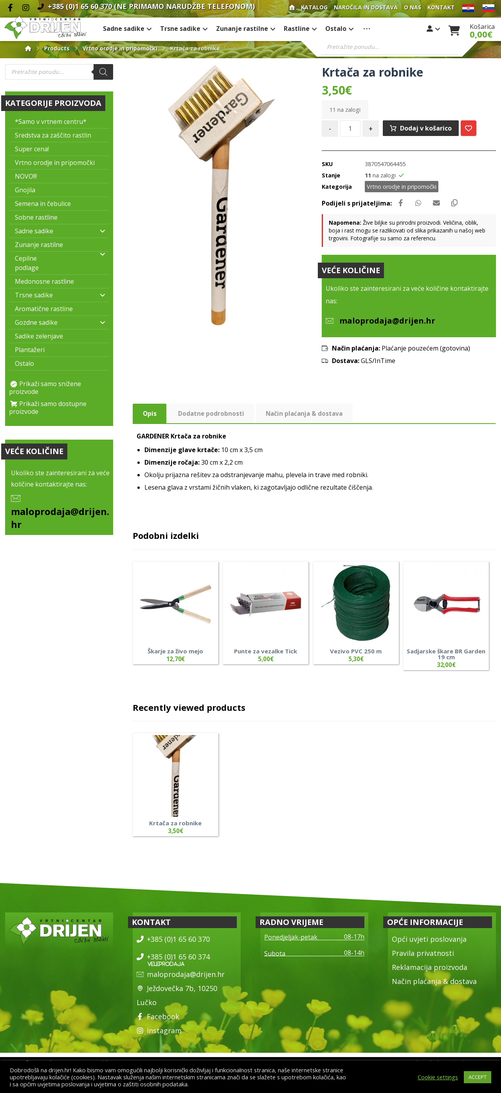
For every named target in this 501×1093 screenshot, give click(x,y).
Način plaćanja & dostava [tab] (307, 417)
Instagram (159, 1034)
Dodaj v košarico (426, 129)
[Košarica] (454, 30)
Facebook (158, 1020)
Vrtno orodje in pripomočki (401, 187)
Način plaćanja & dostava (434, 985)
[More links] (367, 29)
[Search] (103, 73)
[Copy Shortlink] (460, 205)
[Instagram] (26, 8)
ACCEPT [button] (478, 1076)
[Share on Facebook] (401, 205)
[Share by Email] (441, 205)
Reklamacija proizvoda (429, 971)
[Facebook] (10, 8)
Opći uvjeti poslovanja (429, 943)
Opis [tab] (150, 417)
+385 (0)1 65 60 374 (173, 960)
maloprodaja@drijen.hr (181, 978)
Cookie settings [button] (438, 1076)
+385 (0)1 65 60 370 (173, 943)
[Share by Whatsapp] (421, 205)
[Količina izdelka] (350, 130)
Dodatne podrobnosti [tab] (211, 417)
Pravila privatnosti (423, 957)
